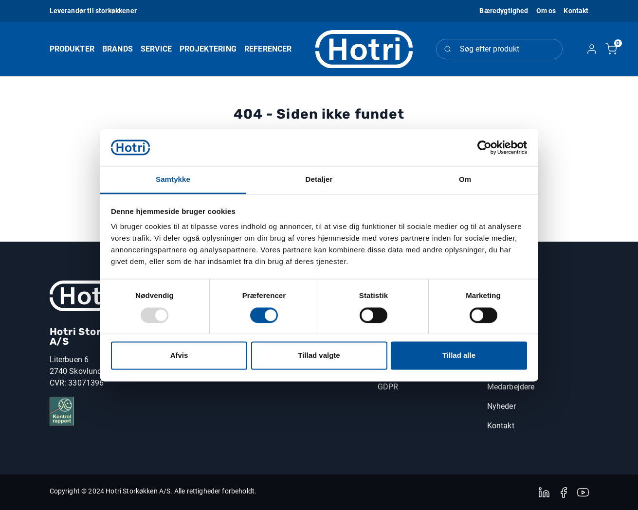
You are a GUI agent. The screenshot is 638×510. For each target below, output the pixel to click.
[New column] (89, 296)
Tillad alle (458, 356)
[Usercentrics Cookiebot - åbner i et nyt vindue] (484, 147)
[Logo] (364, 49)
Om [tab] (465, 180)
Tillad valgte (319, 356)
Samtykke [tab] (173, 180)
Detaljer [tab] (319, 180)
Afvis (179, 356)
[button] (546, 11)
